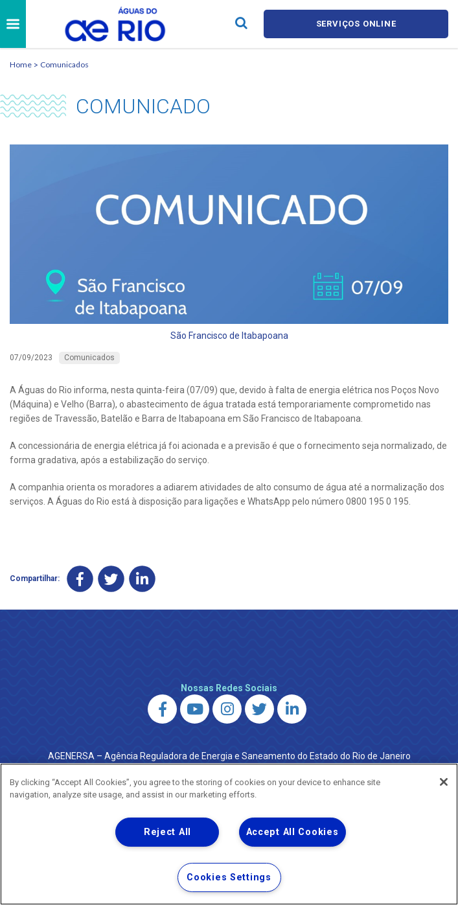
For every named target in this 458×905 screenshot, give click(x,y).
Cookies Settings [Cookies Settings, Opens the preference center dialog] (229, 877)
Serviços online (356, 24)
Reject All (167, 832)
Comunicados (64, 64)
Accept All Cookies (292, 832)
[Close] (443, 782)
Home (21, 64)
